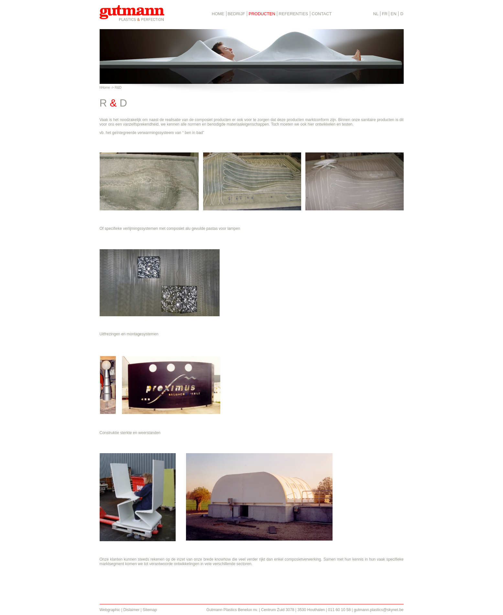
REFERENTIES (293, 13)
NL (376, 13)
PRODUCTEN (262, 13)
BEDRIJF (236, 13)
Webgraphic (110, 610)
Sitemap (150, 610)
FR (385, 13)
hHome (105, 87)
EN (394, 13)
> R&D (117, 87)
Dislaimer (131, 610)
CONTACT (322, 13)
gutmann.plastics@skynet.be (379, 610)
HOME (218, 13)
